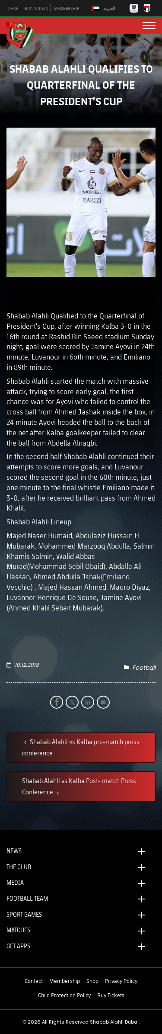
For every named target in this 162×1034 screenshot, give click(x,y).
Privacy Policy (121, 980)
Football (144, 667)
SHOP (13, 8)
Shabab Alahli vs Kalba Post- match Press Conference (79, 786)
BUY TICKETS (36, 8)
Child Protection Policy (64, 995)
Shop (92, 980)
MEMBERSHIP (66, 8)
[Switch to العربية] (104, 8)
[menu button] (149, 25)
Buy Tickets (110, 995)
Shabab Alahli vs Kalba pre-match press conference (81, 747)
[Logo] (23, 33)
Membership (64, 980)
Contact (34, 980)
